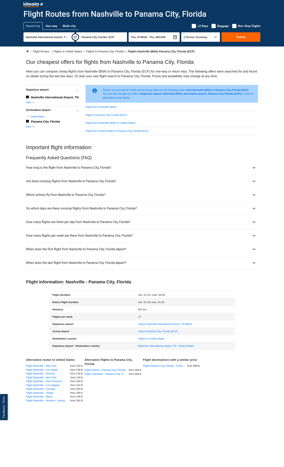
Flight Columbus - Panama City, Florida (107, 373)
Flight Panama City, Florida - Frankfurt (164, 365)
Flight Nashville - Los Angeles (43, 385)
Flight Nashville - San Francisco (44, 381)
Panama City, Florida (45, 121)
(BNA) (165, 324)
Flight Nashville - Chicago (40, 388)
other (30, 102)
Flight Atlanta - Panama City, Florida (105, 369)
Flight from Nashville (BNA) (101, 106)
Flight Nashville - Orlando (40, 373)
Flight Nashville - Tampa (39, 392)
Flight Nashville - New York (41, 365)
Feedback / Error (3, 407)
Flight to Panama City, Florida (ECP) (106, 114)
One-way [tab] (51, 26)
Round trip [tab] (33, 26)
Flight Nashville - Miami (39, 396)
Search (241, 37)
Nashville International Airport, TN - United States (166, 345)
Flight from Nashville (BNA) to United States (110, 122)
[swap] (75, 37)
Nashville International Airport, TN (55, 97)
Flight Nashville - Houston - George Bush (48, 400)
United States (37, 116)
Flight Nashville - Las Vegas (42, 369)
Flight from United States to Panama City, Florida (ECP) (117, 130)
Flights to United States (151, 338)
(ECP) (158, 331)
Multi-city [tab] (69, 26)
